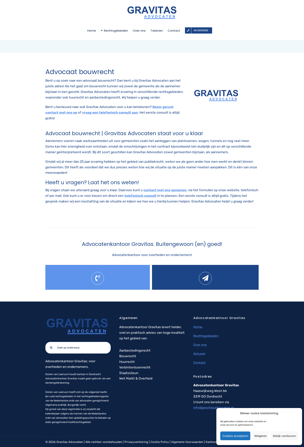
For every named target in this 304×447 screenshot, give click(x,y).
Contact (199, 363)
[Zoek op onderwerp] (78, 348)
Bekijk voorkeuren (284, 435)
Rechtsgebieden (205, 336)
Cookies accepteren (235, 435)
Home (197, 327)
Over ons (200, 345)
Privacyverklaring (136, 442)
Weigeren (260, 435)
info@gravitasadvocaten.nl (213, 408)
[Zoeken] (51, 348)
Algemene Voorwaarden (187, 442)
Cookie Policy (159, 442)
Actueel (199, 354)
